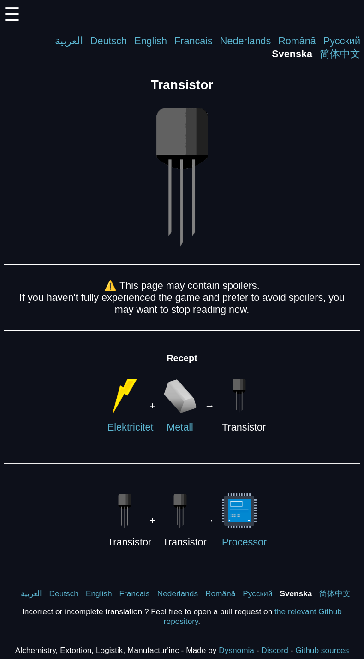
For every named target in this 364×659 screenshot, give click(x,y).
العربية (69, 41)
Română (297, 41)
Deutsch (108, 41)
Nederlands (245, 41)
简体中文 (340, 54)
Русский (341, 41)
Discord (274, 650)
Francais (193, 41)
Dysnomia (236, 650)
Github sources (322, 650)
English (150, 41)
